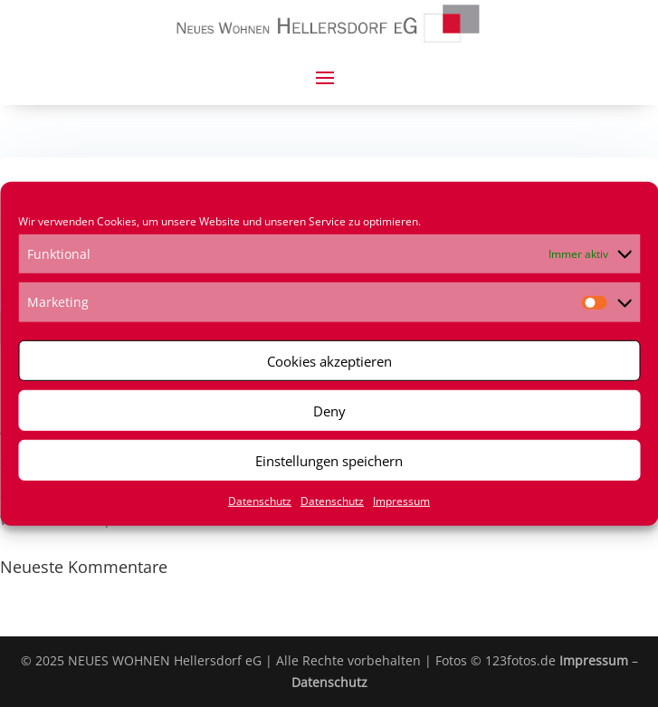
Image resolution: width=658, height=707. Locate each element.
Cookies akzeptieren (329, 360)
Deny (329, 410)
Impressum (401, 501)
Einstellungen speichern (329, 460)
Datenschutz (259, 501)
